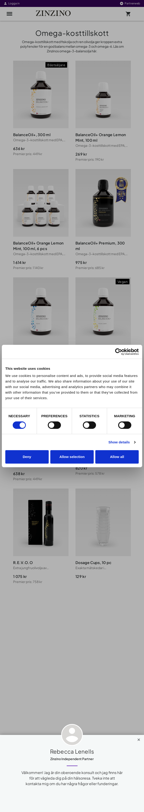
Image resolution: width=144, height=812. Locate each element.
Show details (119, 442)
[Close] (139, 738)
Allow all (117, 457)
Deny (27, 457)
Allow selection (71, 457)
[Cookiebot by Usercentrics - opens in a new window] (118, 351)
